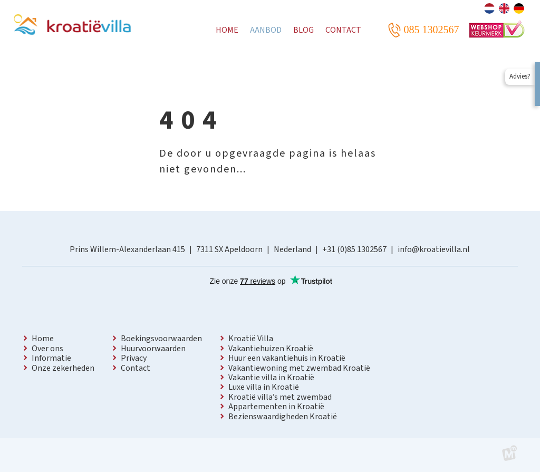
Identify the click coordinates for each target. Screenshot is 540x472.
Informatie (51, 358)
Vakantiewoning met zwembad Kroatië (299, 368)
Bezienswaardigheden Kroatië (282, 416)
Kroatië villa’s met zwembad (280, 397)
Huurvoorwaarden (153, 348)
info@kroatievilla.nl (434, 249)
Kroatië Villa (250, 338)
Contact (135, 368)
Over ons (47, 348)
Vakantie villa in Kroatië (271, 377)
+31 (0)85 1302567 (354, 249)
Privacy (134, 358)
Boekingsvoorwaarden (161, 338)
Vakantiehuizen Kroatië (270, 348)
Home (43, 338)
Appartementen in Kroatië (276, 406)
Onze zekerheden (63, 368)
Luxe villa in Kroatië (263, 387)
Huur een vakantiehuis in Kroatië (286, 358)
